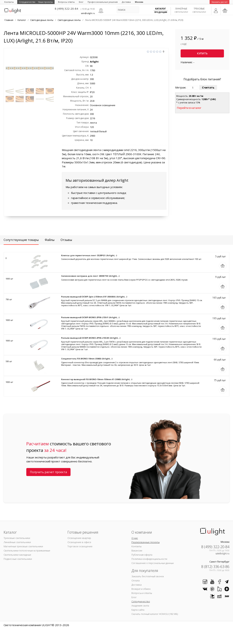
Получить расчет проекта (48, 472)
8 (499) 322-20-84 (66, 8)
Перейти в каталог (189, 108)
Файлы (49, 240)
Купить (202, 53)
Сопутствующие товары (21, 240)
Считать (208, 87)
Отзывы (66, 240)
